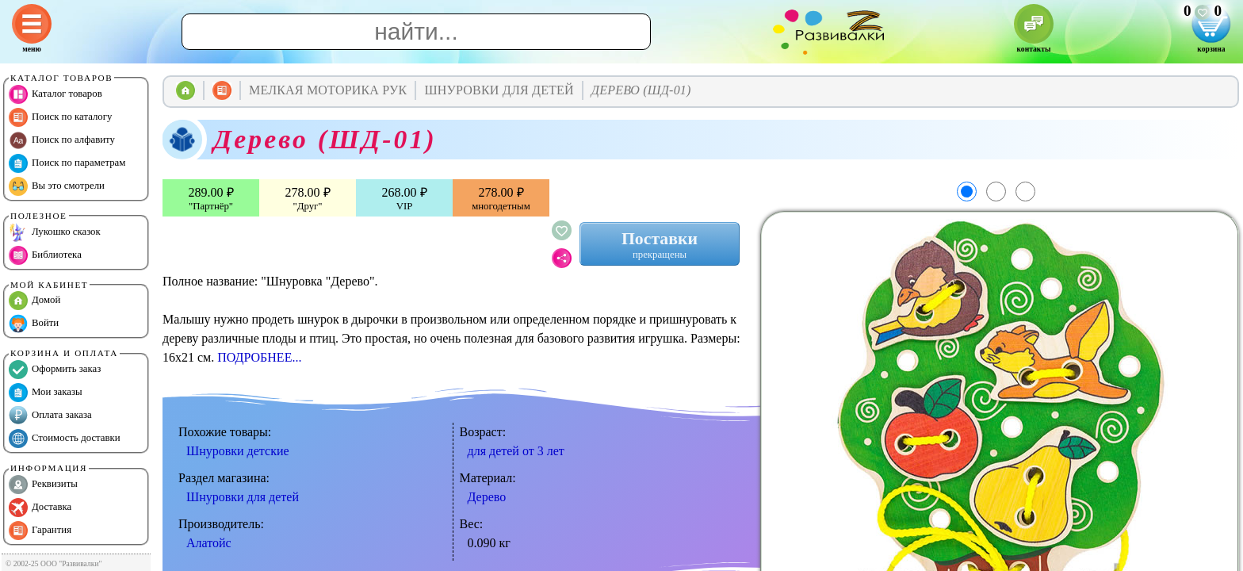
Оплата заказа (50, 415)
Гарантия (40, 530)
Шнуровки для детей (242, 497)
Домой (34, 300)
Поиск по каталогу (60, 117)
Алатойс (208, 543)
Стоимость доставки (64, 438)
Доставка (40, 507)
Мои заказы (45, 392)
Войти (34, 323)
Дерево (487, 497)
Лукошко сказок (55, 232)
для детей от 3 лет (516, 451)
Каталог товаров (55, 94)
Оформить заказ (55, 369)
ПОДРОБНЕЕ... (259, 357)
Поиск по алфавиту (62, 140)
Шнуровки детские (237, 451)
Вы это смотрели (57, 186)
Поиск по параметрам (67, 163)
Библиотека (45, 255)
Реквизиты (43, 484)
